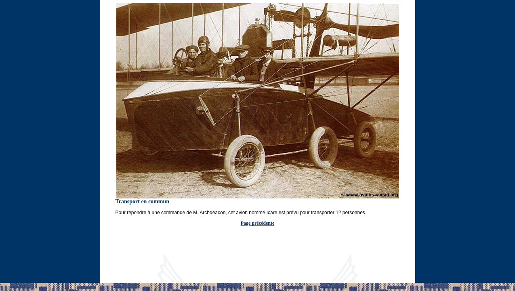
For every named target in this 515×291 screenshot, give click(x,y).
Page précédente (258, 223)
